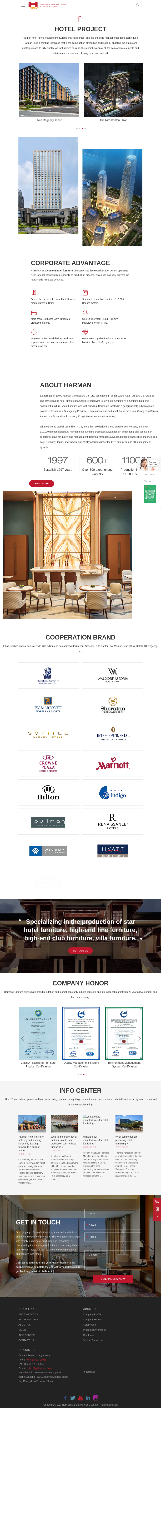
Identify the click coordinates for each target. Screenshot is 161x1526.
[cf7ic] (88, 1249)
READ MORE (53, 487)
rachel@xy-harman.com (39, 1368)
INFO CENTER (26, 1335)
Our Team (88, 1335)
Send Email (149, 474)
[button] (77, 128)
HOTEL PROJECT (28, 1319)
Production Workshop (94, 1330)
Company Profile (92, 1314)
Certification (89, 1324)
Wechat (147, 481)
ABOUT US (24, 1324)
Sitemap (89, 1372)
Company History (92, 1319)
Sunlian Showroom (93, 1340)
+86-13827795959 (36, 1359)
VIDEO (22, 1330)
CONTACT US (80, 953)
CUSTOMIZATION (28, 1314)
